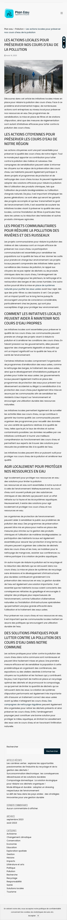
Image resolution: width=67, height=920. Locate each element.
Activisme (12, 833)
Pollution (11, 871)
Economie (12, 844)
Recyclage (12, 878)
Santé (10, 885)
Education (12, 847)
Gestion (11, 854)
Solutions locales (15, 888)
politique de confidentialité (50, 908)
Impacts (11, 861)
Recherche (12, 874)
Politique (11, 867)
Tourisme (11, 891)
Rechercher (12, 746)
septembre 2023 (15, 819)
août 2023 (12, 822)
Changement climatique (19, 837)
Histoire (10, 857)
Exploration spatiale (17, 850)
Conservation (13, 840)
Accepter (32, 916)
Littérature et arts (15, 864)
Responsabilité (14, 881)
